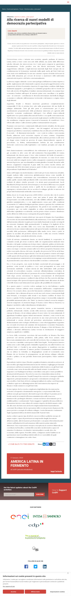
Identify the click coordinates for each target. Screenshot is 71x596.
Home (4, 9)
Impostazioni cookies (39, 592)
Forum (21, 9)
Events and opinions (12, 9)
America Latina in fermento (27, 464)
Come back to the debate (21, 444)
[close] (67, 573)
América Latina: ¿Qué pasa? (32, 9)
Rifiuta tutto (23, 592)
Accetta (9, 592)
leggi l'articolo (56, 471)
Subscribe (40, 494)
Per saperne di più (9, 586)
